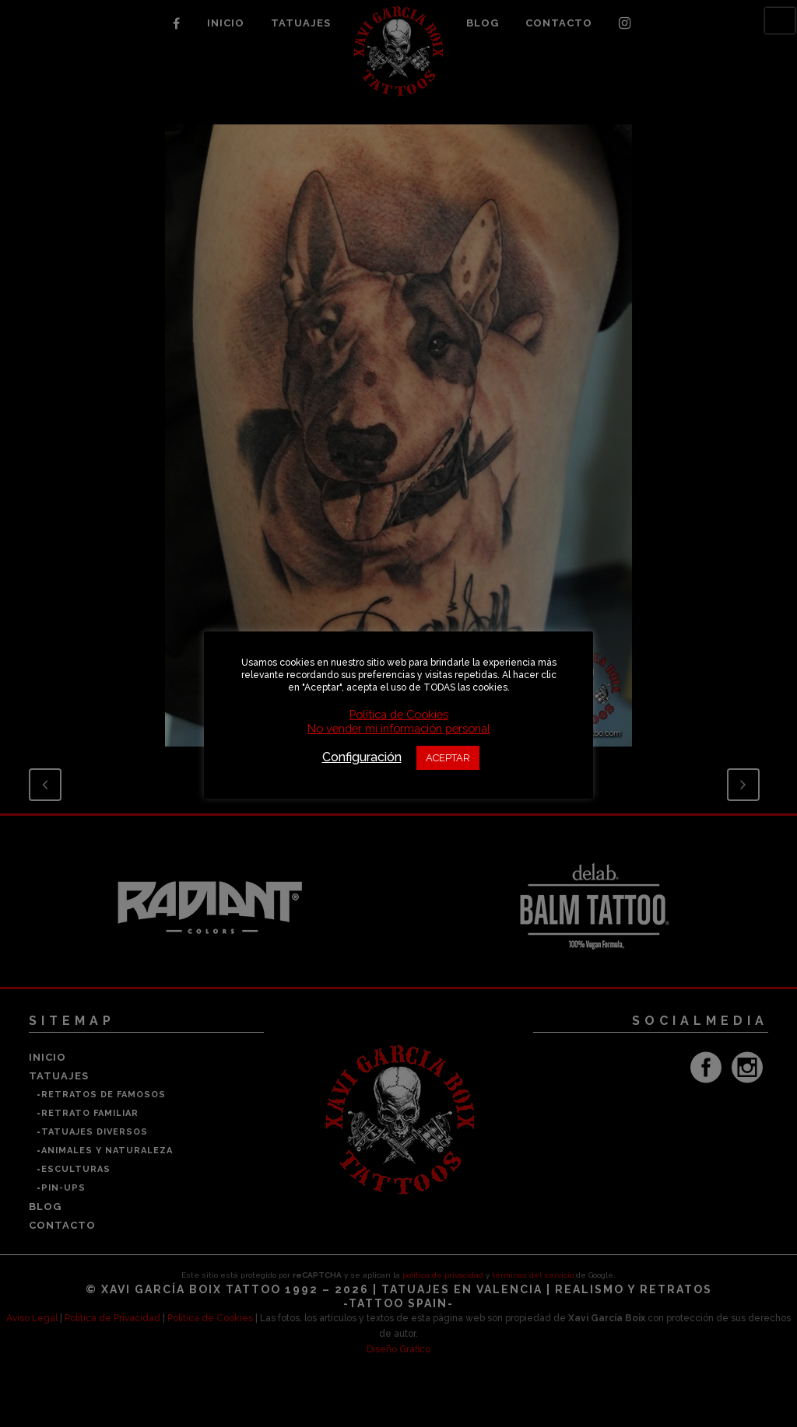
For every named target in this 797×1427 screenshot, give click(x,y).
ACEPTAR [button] (448, 758)
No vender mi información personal (398, 728)
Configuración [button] (362, 757)
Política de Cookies (398, 714)
